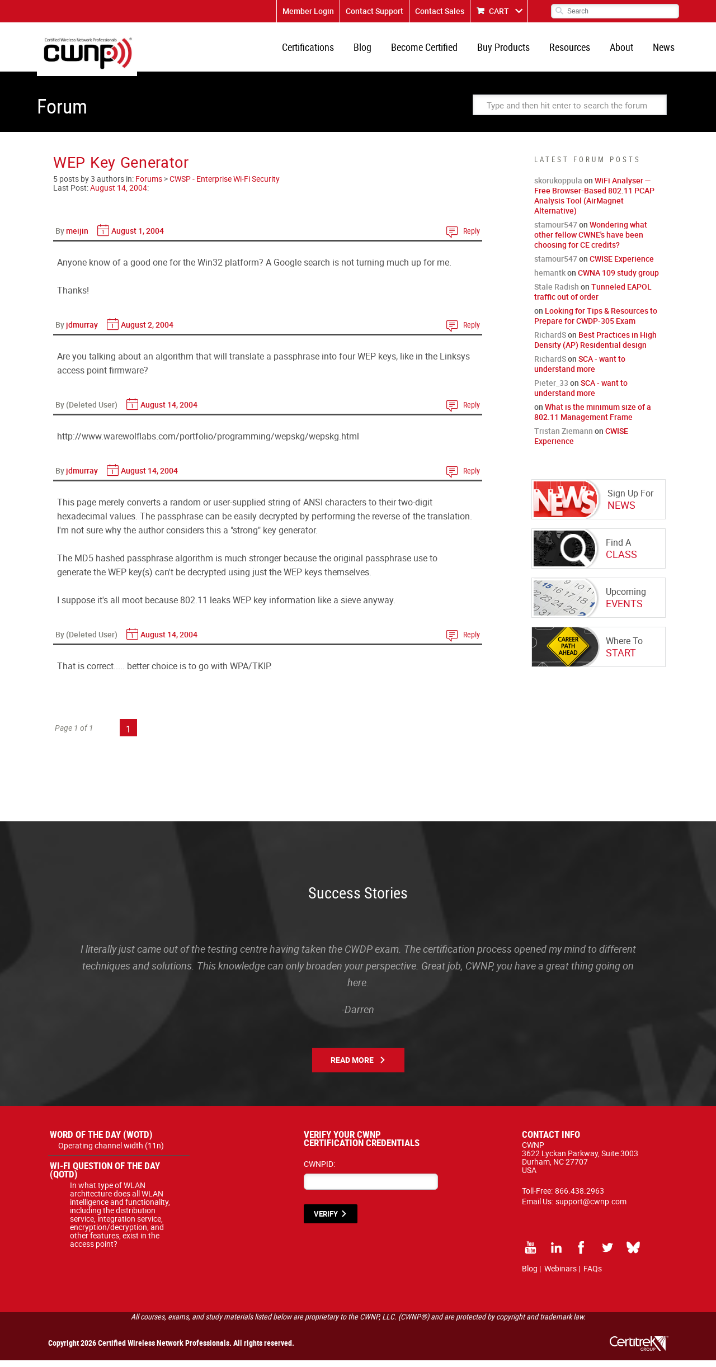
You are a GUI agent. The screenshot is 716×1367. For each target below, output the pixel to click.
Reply (471, 237)
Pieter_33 (551, 389)
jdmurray (82, 331)
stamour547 (555, 231)
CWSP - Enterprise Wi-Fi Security (224, 185)
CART (499, 11)
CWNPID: (319, 1170)
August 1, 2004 (137, 237)
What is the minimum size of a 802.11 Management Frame (592, 418)
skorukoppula (558, 187)
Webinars (560, 1275)
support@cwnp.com (590, 1208)
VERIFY (326, 1220)
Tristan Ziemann (563, 437)
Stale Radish (556, 293)
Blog (375, 50)
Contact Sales (439, 11)
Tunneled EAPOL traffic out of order (593, 298)
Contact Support (374, 11)
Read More (352, 1066)
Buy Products (511, 50)
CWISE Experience (622, 265)
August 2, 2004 (147, 331)
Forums (148, 185)
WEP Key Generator (121, 168)
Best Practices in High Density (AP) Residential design (595, 346)
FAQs (592, 1275)
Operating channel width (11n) (111, 1152)
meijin (77, 237)
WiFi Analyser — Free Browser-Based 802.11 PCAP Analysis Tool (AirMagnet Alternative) (594, 202)
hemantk (550, 279)
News (665, 50)
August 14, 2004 (118, 194)
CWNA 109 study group (618, 279)
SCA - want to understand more (579, 370)
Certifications (322, 50)
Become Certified (434, 50)
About (625, 50)
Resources (575, 50)
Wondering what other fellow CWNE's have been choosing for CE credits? (590, 241)
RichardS (550, 341)
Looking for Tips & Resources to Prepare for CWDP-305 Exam (595, 322)
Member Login (308, 11)
